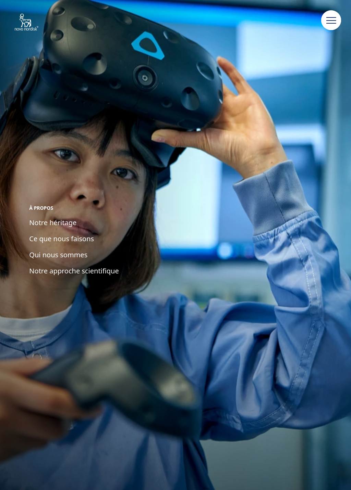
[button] (331, 20)
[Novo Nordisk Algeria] (35, 22)
